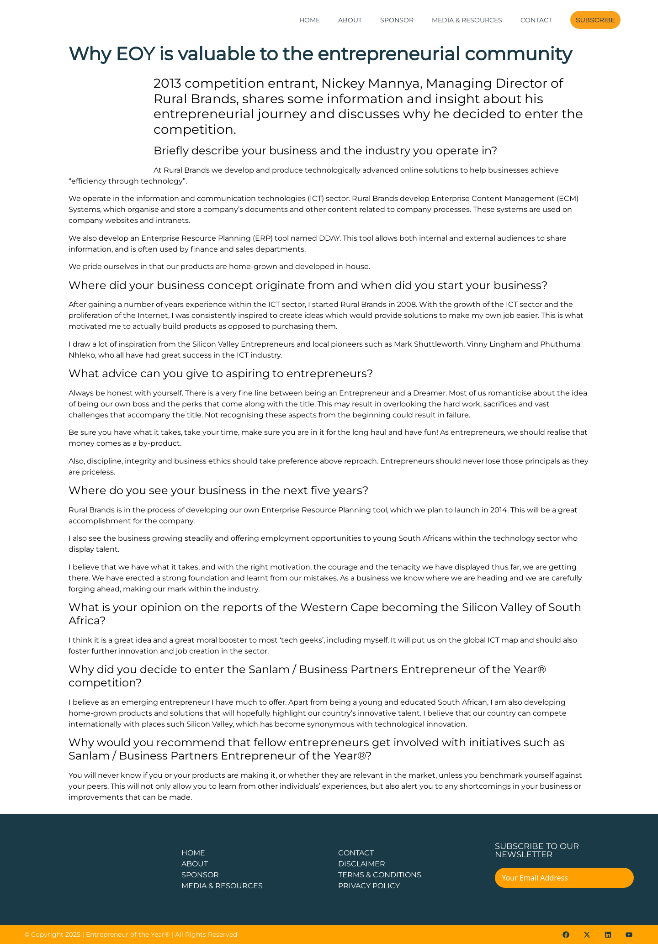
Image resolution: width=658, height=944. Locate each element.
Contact (536, 20)
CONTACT (356, 853)
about (194, 864)
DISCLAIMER (361, 864)
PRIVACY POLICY (369, 885)
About (350, 20)
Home (309, 20)
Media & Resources (467, 20)
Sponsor (397, 20)
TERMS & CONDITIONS (379, 874)
